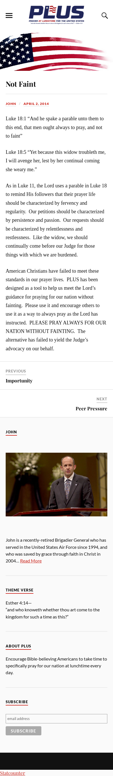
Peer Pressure (91, 408)
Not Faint (21, 83)
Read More (31, 560)
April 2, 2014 (36, 104)
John (11, 104)
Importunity (19, 380)
